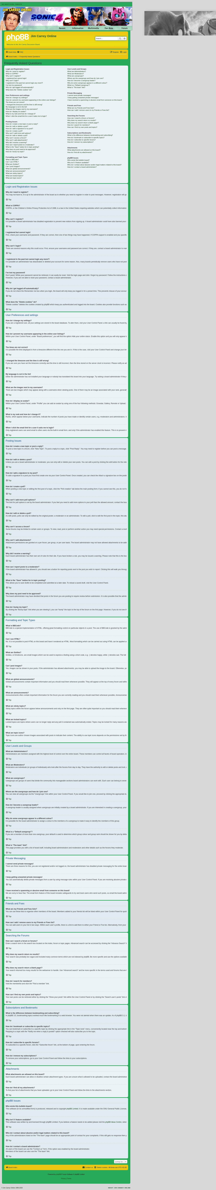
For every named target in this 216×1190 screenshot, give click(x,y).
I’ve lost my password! (14, 85)
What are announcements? (16, 171)
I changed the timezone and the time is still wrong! (24, 105)
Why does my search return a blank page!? (83, 123)
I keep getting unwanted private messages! (83, 97)
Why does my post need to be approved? (21, 149)
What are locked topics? (14, 176)
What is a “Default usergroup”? (78, 85)
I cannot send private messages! (79, 95)
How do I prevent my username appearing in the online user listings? (31, 100)
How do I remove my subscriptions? (80, 142)
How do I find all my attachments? (79, 152)
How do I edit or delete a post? (17, 126)
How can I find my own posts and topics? (82, 127)
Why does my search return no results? (81, 120)
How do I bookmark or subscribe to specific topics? (86, 137)
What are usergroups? (75, 76)
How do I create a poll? (14, 131)
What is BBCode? (12, 159)
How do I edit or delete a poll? (17, 135)
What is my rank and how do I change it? (21, 114)
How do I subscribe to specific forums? (81, 140)
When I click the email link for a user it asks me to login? (26, 116)
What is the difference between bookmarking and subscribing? (90, 135)
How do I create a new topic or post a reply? (22, 124)
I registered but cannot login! (16, 78)
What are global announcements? (18, 169)
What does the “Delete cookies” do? (19, 90)
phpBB (58, 1174)
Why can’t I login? (12, 80)
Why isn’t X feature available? (78, 162)
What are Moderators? (75, 74)
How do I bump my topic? (15, 151)
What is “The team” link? (76, 87)
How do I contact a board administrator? (82, 167)
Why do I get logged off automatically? (20, 87)
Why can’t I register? (13, 76)
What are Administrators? (76, 71)
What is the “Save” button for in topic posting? (22, 147)
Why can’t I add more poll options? (18, 133)
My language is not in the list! (16, 107)
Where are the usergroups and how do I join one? (85, 78)
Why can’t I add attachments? (16, 140)
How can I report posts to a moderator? (20, 145)
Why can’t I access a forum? (16, 138)
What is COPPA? (12, 74)
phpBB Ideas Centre (113, 1122)
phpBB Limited (72, 1109)
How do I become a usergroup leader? (81, 80)
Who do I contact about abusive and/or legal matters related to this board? (94, 165)
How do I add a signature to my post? (19, 128)
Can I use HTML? (12, 162)
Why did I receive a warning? (16, 142)
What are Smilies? (12, 164)
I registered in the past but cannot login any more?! (24, 83)
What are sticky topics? (14, 173)
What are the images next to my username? (22, 109)
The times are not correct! (15, 102)
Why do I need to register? (15, 71)
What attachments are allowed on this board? (83, 150)
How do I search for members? (78, 125)
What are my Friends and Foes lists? (80, 108)
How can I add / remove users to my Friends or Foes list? (88, 110)
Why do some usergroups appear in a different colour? (87, 83)
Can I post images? (13, 166)
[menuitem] (20, 52)
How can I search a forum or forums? (80, 118)
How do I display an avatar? (16, 111)
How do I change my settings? (17, 97)
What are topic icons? (14, 178)
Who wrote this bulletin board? (78, 160)
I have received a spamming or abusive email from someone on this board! (94, 100)
